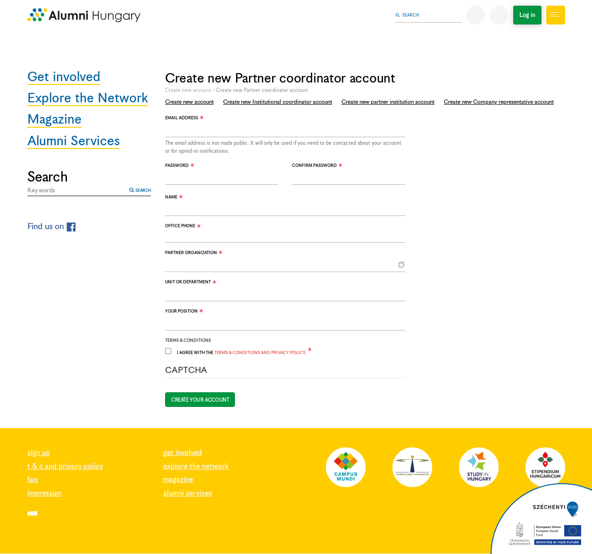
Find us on (51, 227)
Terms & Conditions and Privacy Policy (259, 353)
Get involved (63, 78)
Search (140, 190)
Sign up (38, 452)
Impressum (44, 493)
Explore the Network (87, 99)
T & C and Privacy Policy (65, 466)
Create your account (200, 400)
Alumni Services (73, 142)
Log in (527, 15)
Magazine (54, 120)
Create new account (188, 90)
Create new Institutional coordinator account (277, 102)
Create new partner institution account (388, 102)
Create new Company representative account (499, 102)
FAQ (32, 479)
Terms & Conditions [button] (188, 340)
